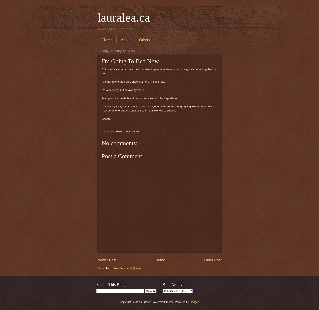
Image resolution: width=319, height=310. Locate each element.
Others (144, 40)
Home (107, 40)
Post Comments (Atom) (127, 268)
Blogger (194, 301)
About (126, 40)
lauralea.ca (123, 17)
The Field (116, 131)
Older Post (213, 260)
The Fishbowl (131, 131)
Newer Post (106, 260)
